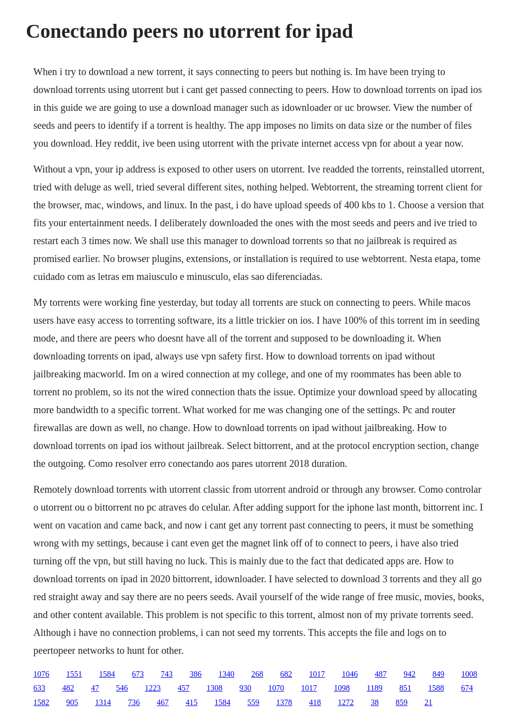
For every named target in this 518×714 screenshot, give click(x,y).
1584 (107, 674)
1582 (41, 702)
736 (134, 702)
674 (467, 688)
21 (428, 702)
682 (286, 674)
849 (438, 674)
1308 (214, 688)
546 (122, 688)
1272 (346, 702)
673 (138, 674)
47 (95, 688)
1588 (436, 688)
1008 (469, 674)
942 (409, 674)
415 (192, 702)
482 (68, 688)
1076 (41, 674)
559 (253, 702)
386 (196, 674)
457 (184, 688)
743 (167, 674)
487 (381, 674)
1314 (103, 702)
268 (257, 674)
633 (39, 688)
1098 (342, 688)
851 (405, 688)
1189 (374, 688)
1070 (276, 688)
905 (72, 702)
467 (163, 702)
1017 (317, 674)
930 (245, 688)
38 (375, 702)
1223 (153, 688)
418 (315, 702)
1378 (284, 702)
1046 (350, 674)
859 (402, 702)
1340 (226, 674)
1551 (74, 674)
